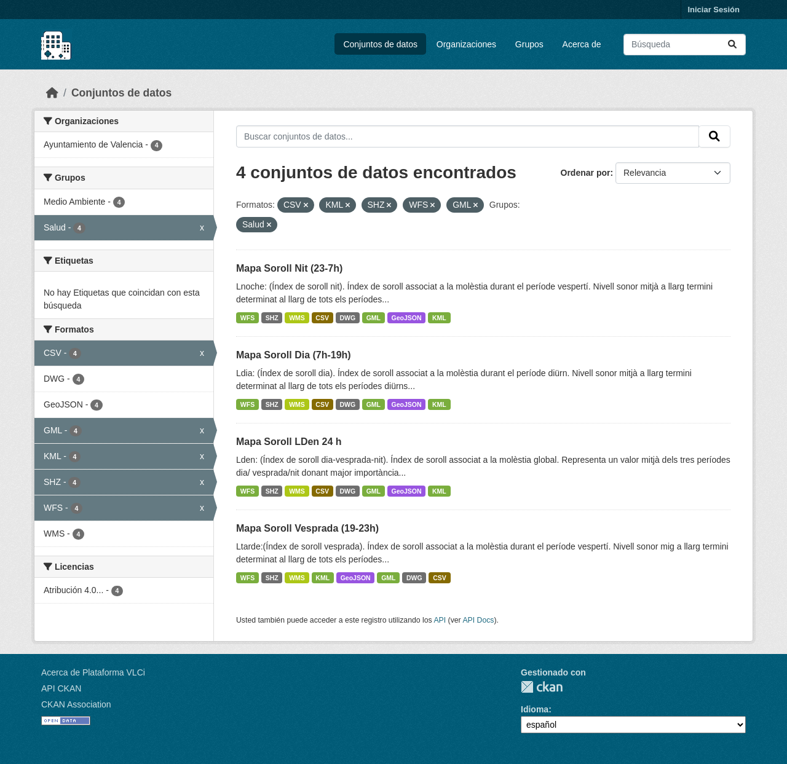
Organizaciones (466, 44)
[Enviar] (732, 44)
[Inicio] (52, 93)
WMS (297, 317)
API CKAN (61, 688)
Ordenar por (586, 173)
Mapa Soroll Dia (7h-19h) (293, 355)
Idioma (534, 709)
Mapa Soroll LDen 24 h (289, 441)
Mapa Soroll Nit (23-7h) (289, 268)
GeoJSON (407, 317)
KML (439, 317)
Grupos (529, 44)
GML (373, 317)
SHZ (272, 317)
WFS (247, 317)
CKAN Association (76, 704)
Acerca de (582, 44)
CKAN (542, 686)
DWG (347, 317)
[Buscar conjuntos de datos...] (684, 44)
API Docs (478, 620)
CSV (322, 317)
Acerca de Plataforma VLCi (93, 672)
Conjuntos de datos (380, 44)
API (439, 620)
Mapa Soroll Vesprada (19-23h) (307, 528)
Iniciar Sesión (713, 9)
